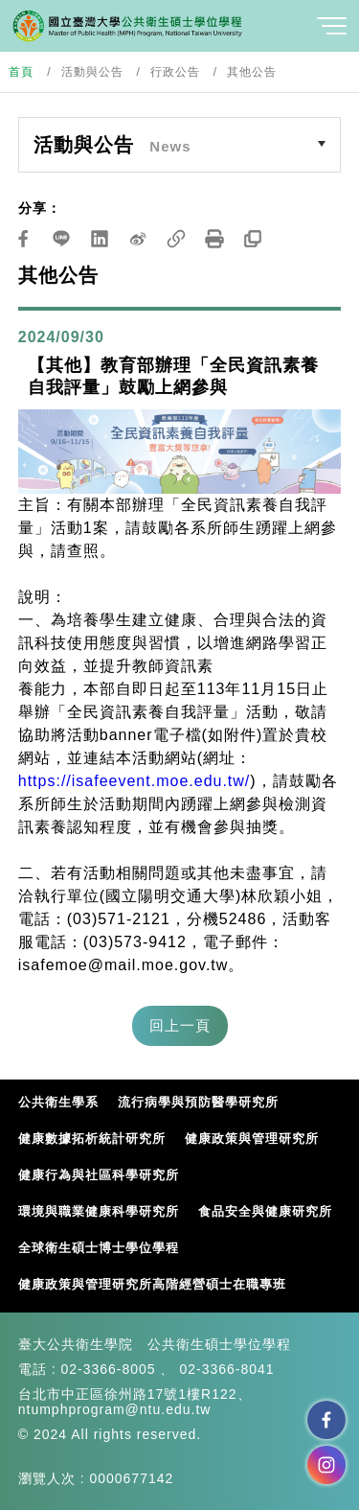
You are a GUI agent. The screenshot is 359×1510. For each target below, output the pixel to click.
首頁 (21, 72)
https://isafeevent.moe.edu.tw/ (134, 781)
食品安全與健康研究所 (265, 1211)
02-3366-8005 (107, 1369)
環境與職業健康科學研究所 (98, 1211)
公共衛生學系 (58, 1102)
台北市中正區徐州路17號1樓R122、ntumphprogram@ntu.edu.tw (135, 1401)
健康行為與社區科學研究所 (98, 1175)
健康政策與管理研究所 (252, 1138)
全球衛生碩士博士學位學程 (98, 1248)
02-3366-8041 (226, 1369)
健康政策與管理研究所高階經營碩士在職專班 (152, 1284)
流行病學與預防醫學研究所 (198, 1102)
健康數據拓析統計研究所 (92, 1138)
